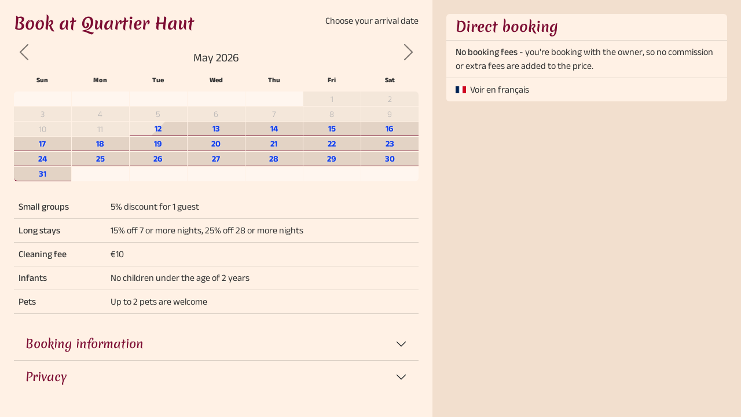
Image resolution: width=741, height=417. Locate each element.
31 (42, 173)
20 (216, 143)
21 (273, 143)
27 (216, 158)
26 (158, 158)
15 (332, 128)
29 (331, 158)
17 (42, 143)
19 (158, 143)
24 (42, 158)
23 (390, 143)
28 (273, 158)
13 (216, 128)
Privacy (46, 376)
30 (390, 158)
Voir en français (499, 89)
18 (100, 143)
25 (100, 158)
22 (332, 143)
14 (274, 128)
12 (158, 128)
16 (390, 128)
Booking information (84, 343)
